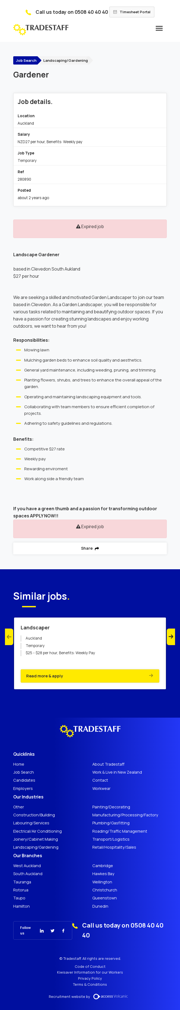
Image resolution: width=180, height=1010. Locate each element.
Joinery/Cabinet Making (35, 839)
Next (171, 637)
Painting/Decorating (111, 807)
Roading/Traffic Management (119, 831)
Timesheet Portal (132, 12)
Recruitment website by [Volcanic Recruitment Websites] (90, 996)
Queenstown (104, 898)
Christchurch (104, 890)
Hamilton (21, 906)
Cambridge (102, 865)
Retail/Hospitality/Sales (114, 847)
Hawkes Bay (103, 873)
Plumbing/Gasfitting (111, 823)
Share (90, 548)
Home (18, 764)
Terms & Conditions (90, 984)
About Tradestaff (108, 764)
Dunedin (100, 906)
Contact (100, 780)
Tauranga (22, 882)
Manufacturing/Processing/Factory (125, 815)
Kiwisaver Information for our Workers (90, 972)
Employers (23, 788)
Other (18, 807)
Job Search (26, 60)
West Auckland (27, 865)
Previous (9, 637)
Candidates (24, 780)
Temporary (27, 160)
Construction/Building (34, 815)
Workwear (101, 788)
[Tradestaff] (40, 29)
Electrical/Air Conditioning (37, 831)
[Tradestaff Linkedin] (38, 930)
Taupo (19, 898)
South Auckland (27, 873)
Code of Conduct (90, 966)
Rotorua (20, 890)
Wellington (102, 882)
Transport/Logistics (111, 839)
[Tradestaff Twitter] (49, 930)
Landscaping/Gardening (65, 60)
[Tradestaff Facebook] (60, 930)
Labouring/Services (31, 823)
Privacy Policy (90, 978)
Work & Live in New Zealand (117, 772)
